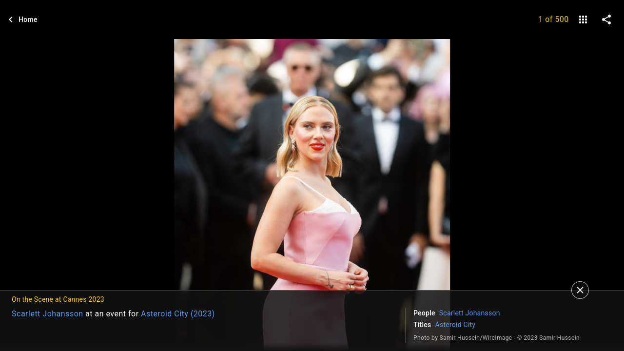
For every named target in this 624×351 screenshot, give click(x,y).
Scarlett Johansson (47, 313)
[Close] (580, 290)
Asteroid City (455, 325)
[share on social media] (606, 19)
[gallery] (583, 19)
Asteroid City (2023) (178, 313)
